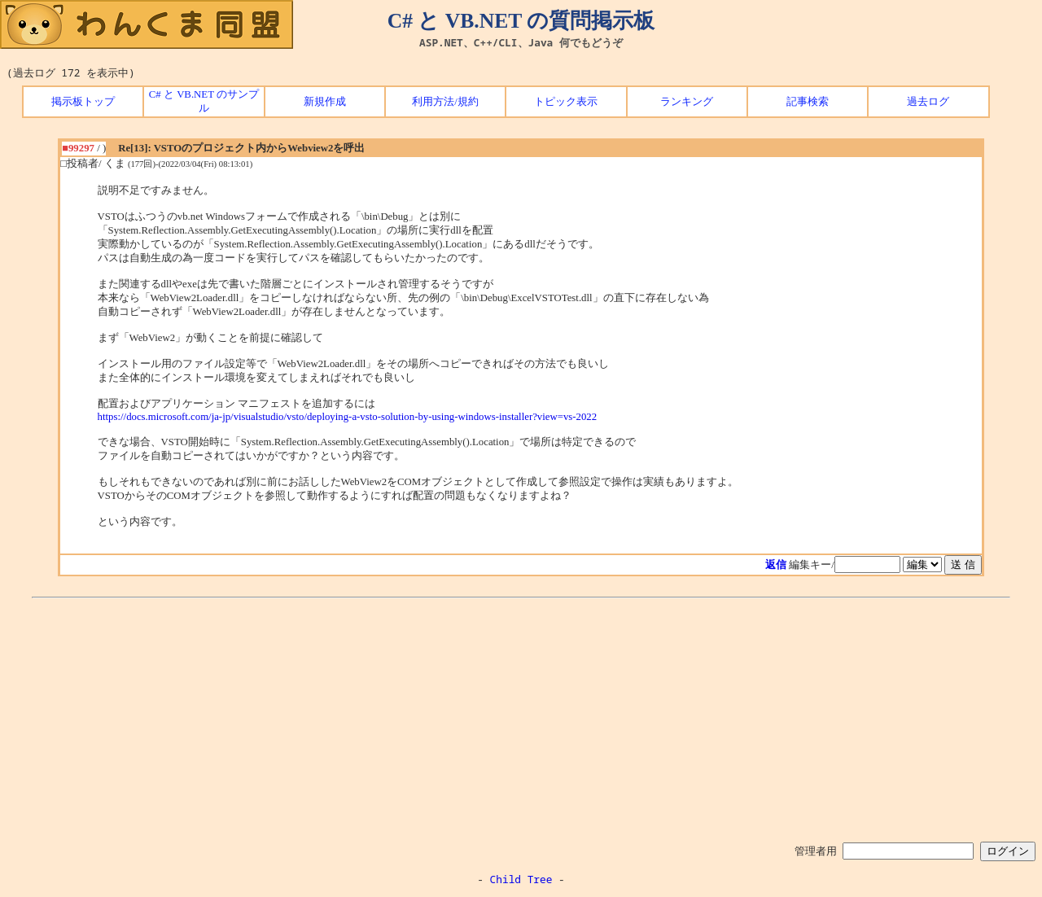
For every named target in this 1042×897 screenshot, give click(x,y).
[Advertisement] (521, 717)
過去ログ (928, 101)
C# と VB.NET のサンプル (204, 101)
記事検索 (807, 101)
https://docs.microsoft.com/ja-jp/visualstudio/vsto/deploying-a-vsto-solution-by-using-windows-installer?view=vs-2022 (348, 416)
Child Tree (521, 879)
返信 (775, 565)
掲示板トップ (83, 101)
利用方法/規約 (445, 101)
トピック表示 (566, 101)
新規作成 (325, 101)
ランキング (686, 101)
